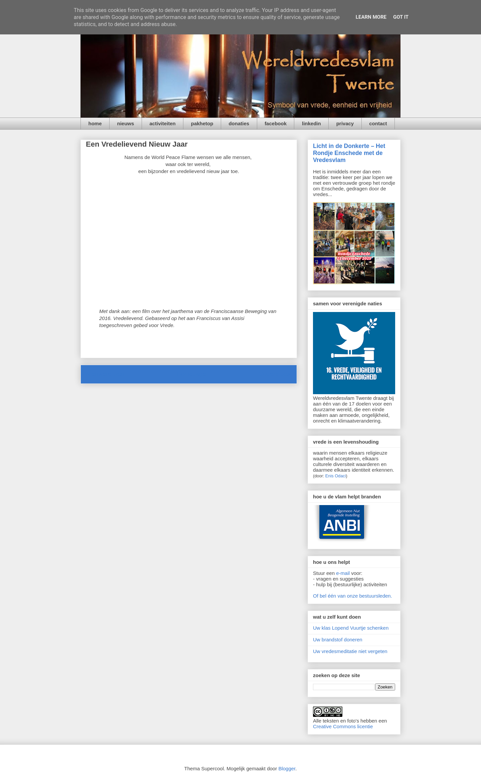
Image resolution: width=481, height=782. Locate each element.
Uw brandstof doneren (337, 639)
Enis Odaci (335, 475)
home (95, 123)
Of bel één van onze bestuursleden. (352, 596)
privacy (345, 123)
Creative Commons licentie (343, 726)
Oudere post (275, 374)
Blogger (286, 768)
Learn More (371, 17)
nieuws (125, 123)
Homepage (191, 374)
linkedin (311, 123)
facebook (276, 123)
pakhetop (202, 123)
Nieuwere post (105, 374)
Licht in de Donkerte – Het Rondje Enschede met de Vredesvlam (349, 153)
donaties (238, 123)
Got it (401, 17)
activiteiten (162, 123)
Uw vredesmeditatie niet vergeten (350, 651)
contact (378, 123)
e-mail (343, 573)
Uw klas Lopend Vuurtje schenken (350, 628)
